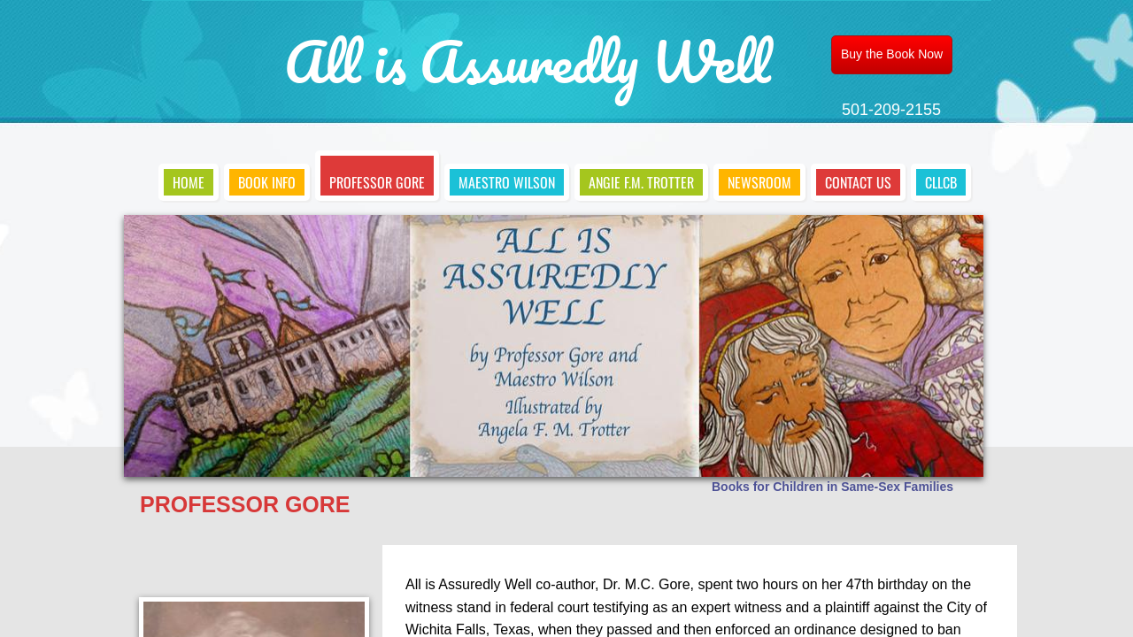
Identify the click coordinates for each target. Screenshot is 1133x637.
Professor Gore (377, 182)
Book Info (267, 182)
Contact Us (858, 182)
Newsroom (759, 182)
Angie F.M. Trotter (641, 182)
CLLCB (941, 182)
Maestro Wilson (507, 182)
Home (188, 182)
